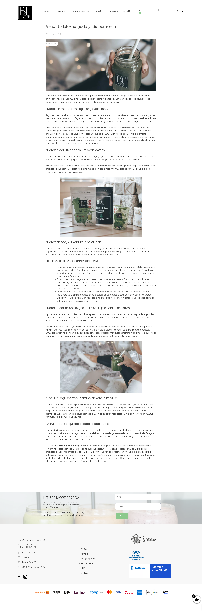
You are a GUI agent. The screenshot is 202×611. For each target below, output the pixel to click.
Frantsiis (112, 11)
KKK (83, 568)
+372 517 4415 (28, 553)
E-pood (45, 11)
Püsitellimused (87, 564)
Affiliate (84, 573)
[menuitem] (178, 11)
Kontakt (126, 11)
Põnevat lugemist (80, 11)
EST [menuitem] (178, 11)
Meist (98, 11)
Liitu (122, 516)
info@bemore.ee (30, 557)
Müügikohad (86, 549)
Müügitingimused (89, 559)
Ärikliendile (60, 11)
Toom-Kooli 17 (29, 562)
